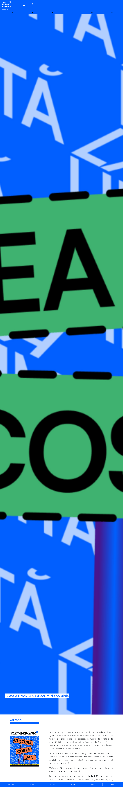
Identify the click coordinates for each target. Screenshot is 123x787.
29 (111, 12)
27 (71, 12)
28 (91, 12)
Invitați (52, 784)
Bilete (73, 784)
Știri (92, 784)
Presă (113, 784)
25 (31, 12)
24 (11, 12)
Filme (32, 784)
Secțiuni (11, 784)
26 (51, 12)
